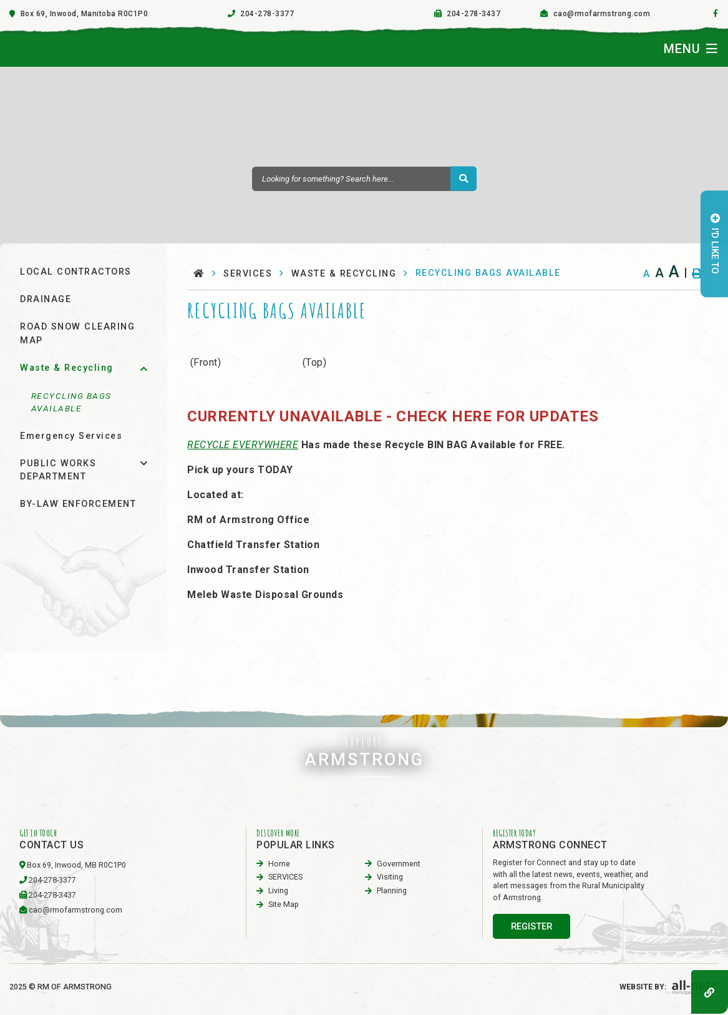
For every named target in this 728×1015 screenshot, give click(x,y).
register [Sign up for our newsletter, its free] (531, 926)
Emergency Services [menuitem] (71, 436)
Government (398, 863)
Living (278, 890)
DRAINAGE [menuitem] (45, 299)
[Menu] (691, 48)
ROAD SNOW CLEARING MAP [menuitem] (77, 333)
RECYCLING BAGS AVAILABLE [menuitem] (71, 402)
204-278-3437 (52, 895)
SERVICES (247, 273)
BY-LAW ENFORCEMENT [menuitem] (78, 504)
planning (392, 890)
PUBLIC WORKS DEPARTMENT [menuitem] (58, 470)
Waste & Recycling (344, 273)
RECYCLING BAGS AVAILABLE (488, 273)
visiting (390, 876)
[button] (143, 369)
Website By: (669, 986)
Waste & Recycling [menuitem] (67, 368)
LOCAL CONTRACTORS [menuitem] (76, 272)
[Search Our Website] (364, 179)
